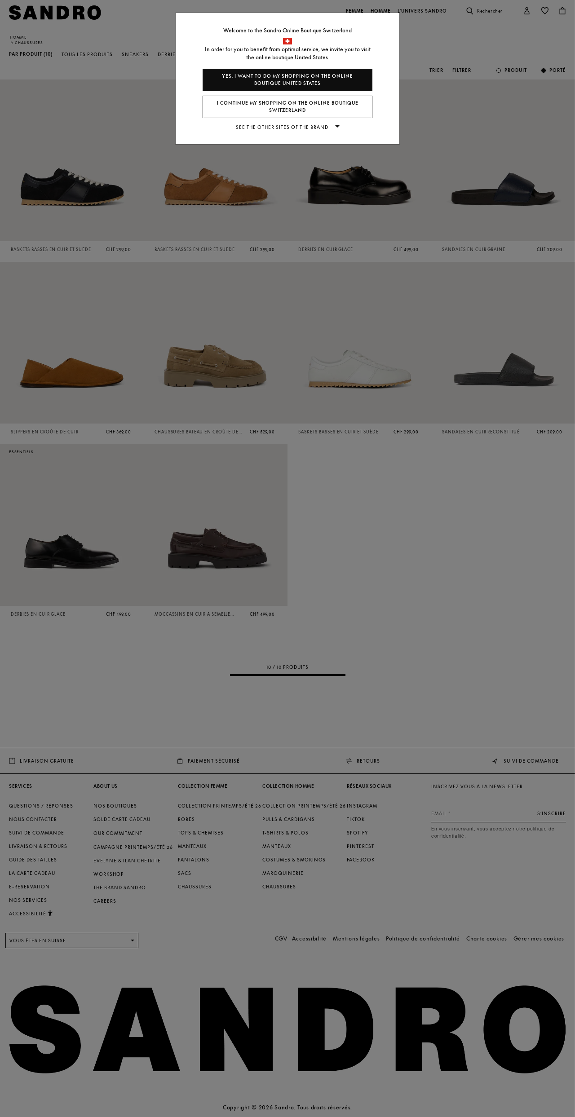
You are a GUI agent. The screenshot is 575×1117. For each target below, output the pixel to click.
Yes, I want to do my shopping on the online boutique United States (287, 79)
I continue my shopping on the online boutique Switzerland (287, 106)
